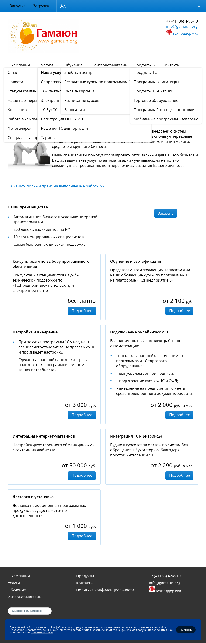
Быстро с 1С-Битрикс (27, 610)
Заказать (166, 213)
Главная (13, 76)
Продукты (142, 65)
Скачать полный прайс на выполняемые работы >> (57, 186)
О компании (19, 65)
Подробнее (82, 310)
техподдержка (185, 33)
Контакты (171, 65)
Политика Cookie (42, 632)
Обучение (73, 65)
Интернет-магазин (110, 65)
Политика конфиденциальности (105, 589)
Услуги (47, 65)
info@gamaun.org (182, 26)
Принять (186, 630)
